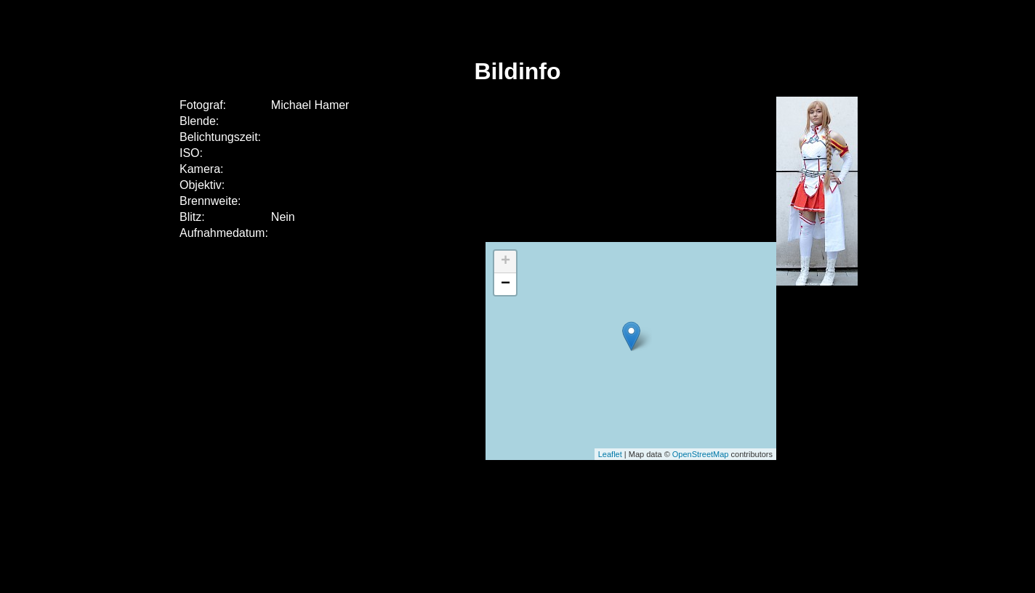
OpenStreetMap (700, 454)
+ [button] (505, 262)
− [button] (505, 284)
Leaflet (610, 454)
